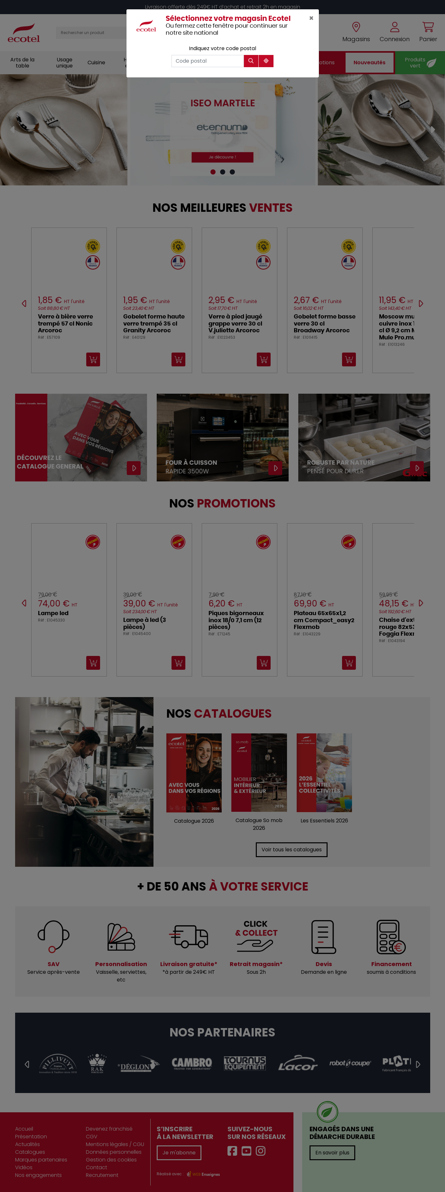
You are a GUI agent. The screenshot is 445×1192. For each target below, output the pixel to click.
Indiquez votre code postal (222, 48)
